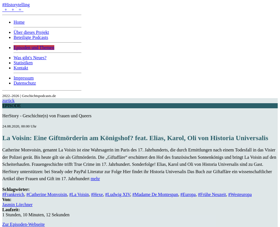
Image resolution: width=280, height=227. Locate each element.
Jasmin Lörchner (17, 204)
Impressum (24, 78)
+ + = (12, 9)
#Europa (188, 194)
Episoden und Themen (34, 47)
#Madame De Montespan (155, 194)
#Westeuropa (240, 194)
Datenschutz (25, 83)
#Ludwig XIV (117, 194)
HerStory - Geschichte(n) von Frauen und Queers (46, 115)
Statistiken (23, 62)
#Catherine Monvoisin (46, 194)
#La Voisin (79, 194)
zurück (8, 100)
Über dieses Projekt (31, 32)
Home (19, 22)
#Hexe (97, 194)
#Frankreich (13, 194)
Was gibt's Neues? (30, 57)
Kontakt (21, 67)
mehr (95, 178)
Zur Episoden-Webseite (23, 224)
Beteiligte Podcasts (31, 37)
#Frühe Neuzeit (212, 194)
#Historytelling (16, 4)
